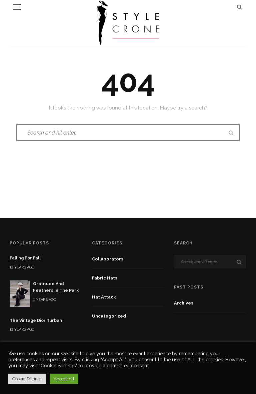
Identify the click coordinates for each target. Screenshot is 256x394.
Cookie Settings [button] (27, 378)
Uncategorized (109, 316)
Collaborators (107, 258)
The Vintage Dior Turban (36, 320)
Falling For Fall (25, 257)
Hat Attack (104, 297)
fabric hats (104, 277)
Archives (183, 303)
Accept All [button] (64, 378)
